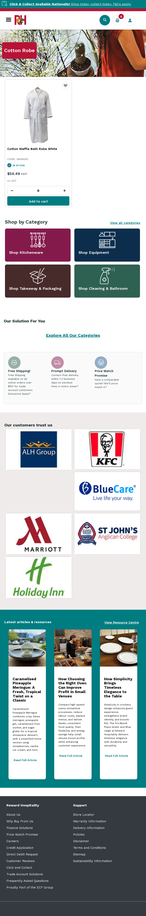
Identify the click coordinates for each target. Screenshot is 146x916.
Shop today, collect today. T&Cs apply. (77, 4)
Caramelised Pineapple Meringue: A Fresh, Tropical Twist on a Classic (27, 689)
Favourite (65, 88)
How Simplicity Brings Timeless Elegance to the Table (118, 687)
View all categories (125, 223)
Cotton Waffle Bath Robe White (32, 149)
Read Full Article (25, 760)
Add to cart (38, 201)
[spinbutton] (38, 190)
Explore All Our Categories (73, 335)
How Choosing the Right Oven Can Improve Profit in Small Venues (72, 687)
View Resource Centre (121, 622)
